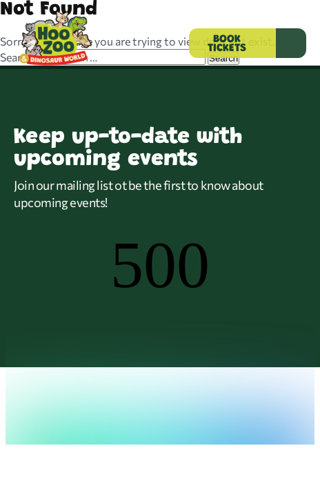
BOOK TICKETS (227, 44)
